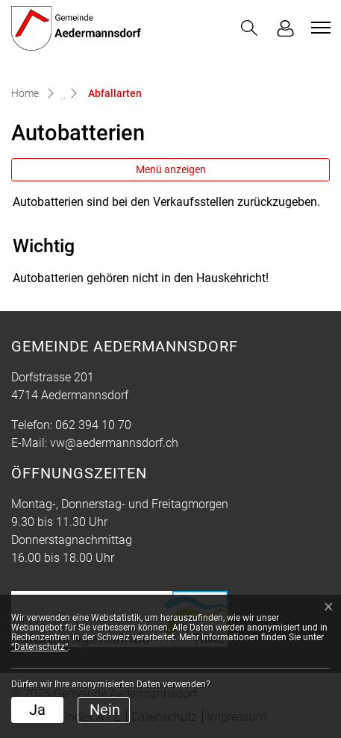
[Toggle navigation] (318, 27)
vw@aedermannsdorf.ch (114, 443)
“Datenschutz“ (39, 647)
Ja (37, 710)
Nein (105, 710)
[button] (249, 28)
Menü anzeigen (171, 169)
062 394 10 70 (93, 425)
